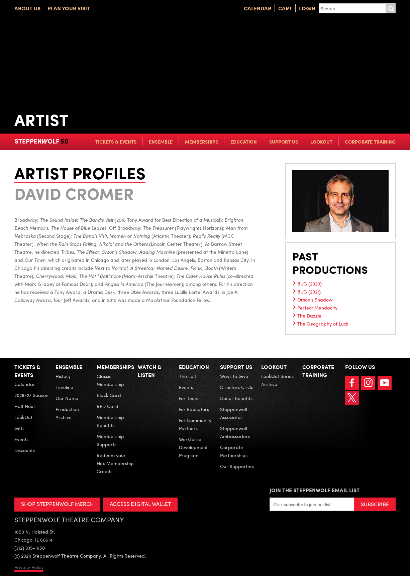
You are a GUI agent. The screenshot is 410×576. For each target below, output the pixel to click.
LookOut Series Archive (277, 380)
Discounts (24, 450)
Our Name (67, 398)
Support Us (283, 141)
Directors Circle (236, 387)
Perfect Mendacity (317, 307)
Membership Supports (110, 440)
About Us (27, 8)
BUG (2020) (309, 283)
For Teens (189, 398)
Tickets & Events (115, 141)
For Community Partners (195, 424)
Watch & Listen (149, 371)
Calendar (257, 8)
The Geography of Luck (322, 323)
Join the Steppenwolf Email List (315, 490)
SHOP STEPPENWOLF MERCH (57, 504)
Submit (391, 8)
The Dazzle (309, 315)
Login (307, 8)
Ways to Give (234, 376)
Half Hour (24, 406)
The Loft (188, 376)
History (63, 376)
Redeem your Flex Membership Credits (115, 463)
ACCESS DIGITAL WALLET (140, 504)
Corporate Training (370, 141)
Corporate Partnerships (233, 451)
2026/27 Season (31, 395)
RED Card (107, 406)
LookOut (321, 141)
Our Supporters (237, 466)
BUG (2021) (309, 291)
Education (243, 141)
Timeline (64, 387)
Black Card (109, 395)
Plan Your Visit (68, 8)
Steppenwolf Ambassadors (235, 432)
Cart (285, 8)
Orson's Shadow (314, 299)
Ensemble (161, 141)
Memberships (201, 141)
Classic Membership (110, 380)
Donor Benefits (236, 398)
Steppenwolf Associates (233, 413)
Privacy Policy (28, 567)
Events (21, 439)
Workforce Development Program (193, 447)
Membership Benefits (110, 421)
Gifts (19, 428)
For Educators (194, 409)
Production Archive (67, 413)
